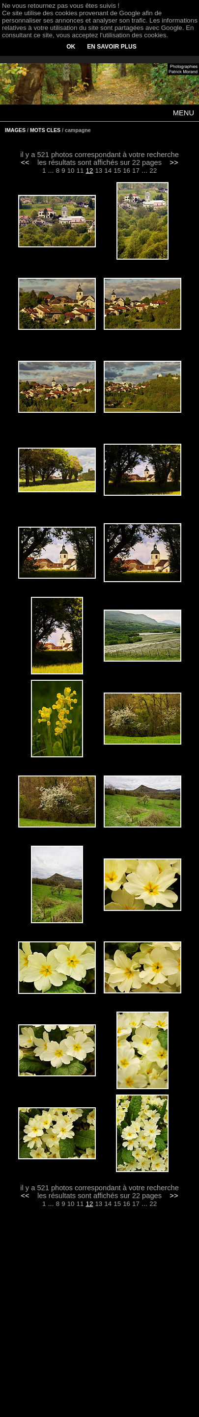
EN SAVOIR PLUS (111, 46)
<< (25, 162)
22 (153, 170)
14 (108, 170)
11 (80, 170)
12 (89, 170)
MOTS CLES (45, 130)
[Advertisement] (99, 1319)
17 (136, 170)
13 (98, 170)
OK (70, 46)
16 (126, 170)
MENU (183, 113)
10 (71, 170)
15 (117, 170)
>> (174, 162)
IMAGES (15, 130)
